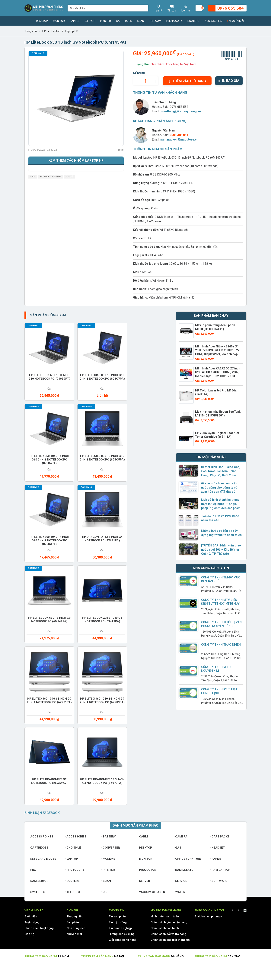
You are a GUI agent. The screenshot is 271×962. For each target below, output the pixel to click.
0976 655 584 (179, 107)
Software (218, 788)
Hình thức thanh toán (165, 823)
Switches (37, 799)
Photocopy (174, 20)
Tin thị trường (118, 829)
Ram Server (38, 788)
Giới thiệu (30, 823)
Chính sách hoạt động (39, 835)
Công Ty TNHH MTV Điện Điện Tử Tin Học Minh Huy (222, 600)
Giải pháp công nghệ (122, 847)
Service (180, 788)
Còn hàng (38, 53)
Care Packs (219, 743)
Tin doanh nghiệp (120, 835)
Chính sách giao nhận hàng (169, 829)
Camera (181, 743)
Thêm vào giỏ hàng (187, 81)
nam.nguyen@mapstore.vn (179, 139)
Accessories (213, 20)
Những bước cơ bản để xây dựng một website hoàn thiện (220, 531)
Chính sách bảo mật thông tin (170, 847)
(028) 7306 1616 (126, 930)
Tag (32, 176)
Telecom (155, 20)
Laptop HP (71, 31)
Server (90, 20)
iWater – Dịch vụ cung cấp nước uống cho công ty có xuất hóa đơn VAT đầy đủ (221, 486)
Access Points (41, 743)
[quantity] (145, 81)
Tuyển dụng (32, 829)
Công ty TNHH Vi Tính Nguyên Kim (217, 667)
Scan (140, 20)
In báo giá (228, 80)
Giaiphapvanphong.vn (208, 823)
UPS (104, 799)
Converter (110, 755)
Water (179, 799)
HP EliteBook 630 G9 (50, 176)
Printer (105, 20)
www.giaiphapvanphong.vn (52, 893)
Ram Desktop (185, 777)
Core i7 (69, 176)
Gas (177, 755)
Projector (147, 777)
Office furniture (188, 766)
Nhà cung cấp (76, 835)
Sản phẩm (73, 829)
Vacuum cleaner (151, 799)
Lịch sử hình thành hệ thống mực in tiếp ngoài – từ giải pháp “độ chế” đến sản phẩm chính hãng (222, 502)
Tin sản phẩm (117, 823)
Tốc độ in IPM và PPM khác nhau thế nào (219, 516)
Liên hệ (29, 841)
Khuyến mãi (235, 21)
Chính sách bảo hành (165, 835)
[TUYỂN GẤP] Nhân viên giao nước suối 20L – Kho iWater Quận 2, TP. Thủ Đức (220, 548)
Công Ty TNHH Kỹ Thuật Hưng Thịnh (218, 689)
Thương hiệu (75, 823)
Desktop (42, 20)
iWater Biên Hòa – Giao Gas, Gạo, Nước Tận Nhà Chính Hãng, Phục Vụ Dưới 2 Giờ (220, 469)
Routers (193, 20)
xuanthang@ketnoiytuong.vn (180, 111)
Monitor (59, 20)
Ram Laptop (220, 777)
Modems (108, 766)
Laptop (75, 20)
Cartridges (124, 20)
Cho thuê (73, 755)
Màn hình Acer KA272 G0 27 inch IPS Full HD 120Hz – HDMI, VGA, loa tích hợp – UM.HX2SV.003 (217, 371)
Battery (108, 743)
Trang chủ (30, 31)
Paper (215, 766)
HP (44, 31)
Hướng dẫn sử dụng (122, 841)
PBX (32, 777)
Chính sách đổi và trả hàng (168, 841)
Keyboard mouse (42, 766)
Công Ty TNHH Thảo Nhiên (220, 643)
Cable (143, 743)
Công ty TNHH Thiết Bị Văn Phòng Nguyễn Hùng (221, 622)
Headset (217, 755)
